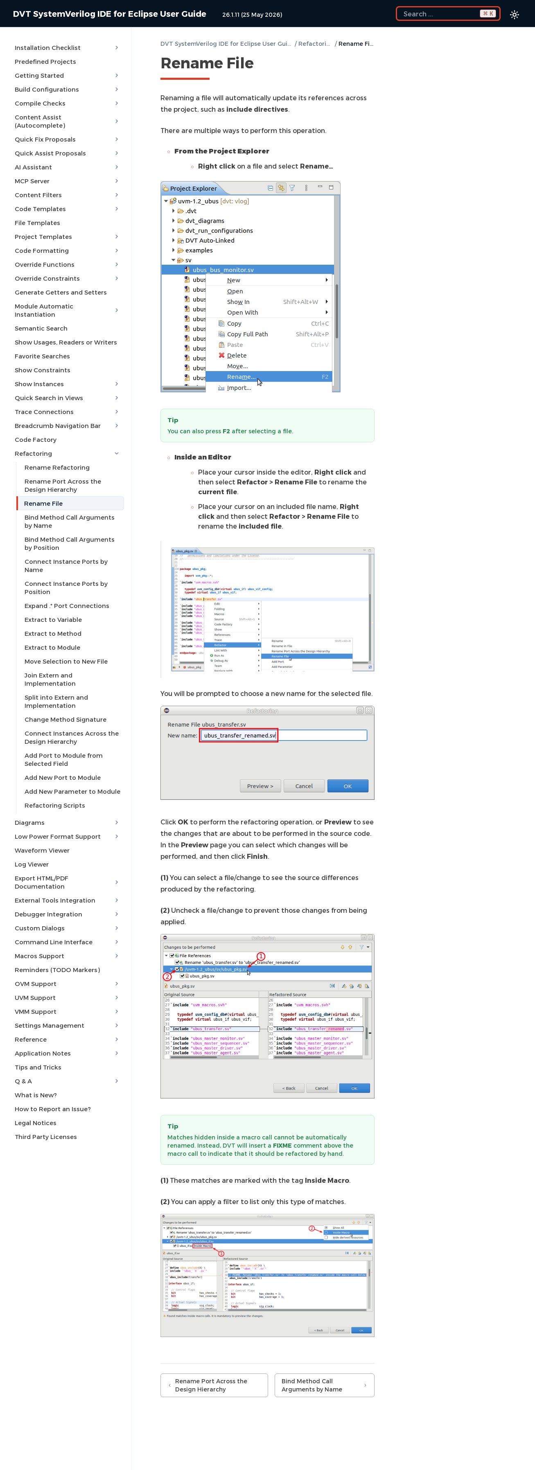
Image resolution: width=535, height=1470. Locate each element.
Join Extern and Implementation (73, 666)
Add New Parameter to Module (71, 774)
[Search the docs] (448, 13)
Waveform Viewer (41, 833)
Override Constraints (68, 269)
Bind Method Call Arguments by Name (72, 512)
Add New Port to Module (61, 760)
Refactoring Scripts (53, 788)
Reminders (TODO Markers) (56, 952)
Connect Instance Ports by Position (64, 578)
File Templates (36, 213)
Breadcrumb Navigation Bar (68, 416)
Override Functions (68, 255)
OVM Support (68, 966)
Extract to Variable (52, 610)
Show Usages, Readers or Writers (65, 333)
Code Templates (68, 199)
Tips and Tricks (37, 1050)
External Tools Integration (68, 883)
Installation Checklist (68, 46)
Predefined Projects (44, 60)
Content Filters (68, 185)
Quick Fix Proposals (68, 130)
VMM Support (68, 994)
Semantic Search (40, 319)
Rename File (42, 494)
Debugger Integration (68, 896)
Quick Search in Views (68, 388)
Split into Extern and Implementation (55, 684)
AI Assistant (68, 158)
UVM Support (68, 980)
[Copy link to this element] (262, 64)
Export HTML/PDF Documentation (68, 865)
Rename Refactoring (55, 458)
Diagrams (68, 805)
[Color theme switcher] (514, 14)
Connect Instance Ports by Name (64, 556)
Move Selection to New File (64, 652)
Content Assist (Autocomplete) (68, 116)
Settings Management (68, 1008)
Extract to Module (51, 638)
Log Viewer (30, 847)
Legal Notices (34, 1105)
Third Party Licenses (45, 1119)
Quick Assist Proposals (68, 144)
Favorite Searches (41, 347)
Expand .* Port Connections (65, 596)
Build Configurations (68, 88)
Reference (68, 1022)
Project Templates (68, 227)
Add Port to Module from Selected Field (62, 742)
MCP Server (68, 172)
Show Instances (68, 374)
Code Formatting (68, 241)
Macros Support (68, 938)
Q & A (68, 1063)
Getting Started (68, 74)
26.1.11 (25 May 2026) (252, 14)
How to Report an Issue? (52, 1091)
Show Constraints (41, 361)
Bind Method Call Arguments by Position (72, 534)
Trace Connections (68, 402)
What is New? (35, 1077)
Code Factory (34, 430)
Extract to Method (51, 624)
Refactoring (68, 444)
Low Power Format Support (68, 819)
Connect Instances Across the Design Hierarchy (70, 720)
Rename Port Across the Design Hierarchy (73, 476)
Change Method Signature (64, 702)
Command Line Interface (68, 924)
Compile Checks (68, 102)
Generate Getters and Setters (60, 283)
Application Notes (68, 1036)
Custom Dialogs (68, 910)
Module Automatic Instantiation (68, 301)
